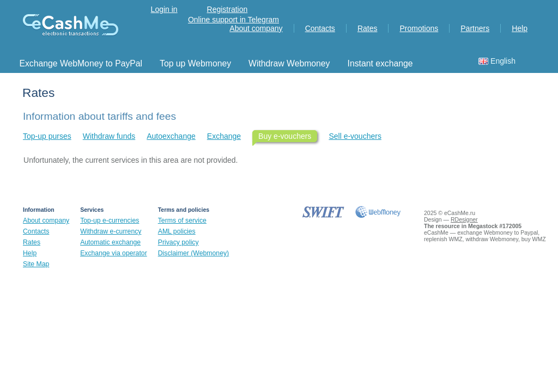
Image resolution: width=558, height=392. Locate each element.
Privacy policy (178, 242)
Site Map (36, 264)
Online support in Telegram (233, 19)
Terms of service (182, 220)
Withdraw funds (109, 136)
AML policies (177, 231)
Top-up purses (47, 136)
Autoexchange (171, 136)
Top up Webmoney (195, 63)
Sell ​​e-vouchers (355, 136)
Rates (367, 28)
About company (255, 28)
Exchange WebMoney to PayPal (80, 63)
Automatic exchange (110, 242)
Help (519, 28)
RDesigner (464, 219)
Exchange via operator (113, 253)
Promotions (418, 28)
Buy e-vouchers (284, 136)
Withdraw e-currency (110, 231)
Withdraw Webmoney (289, 63)
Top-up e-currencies (109, 220)
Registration (227, 9)
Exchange (224, 136)
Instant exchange (380, 63)
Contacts (320, 28)
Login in (164, 9)
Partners (474, 28)
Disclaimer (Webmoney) (193, 253)
